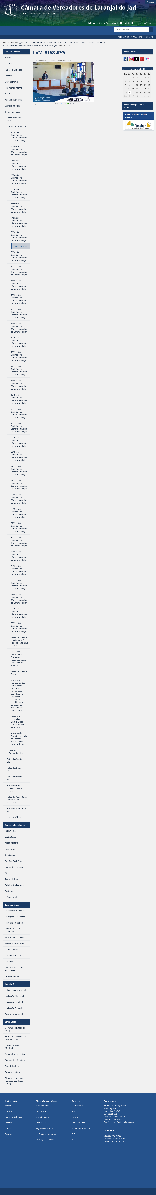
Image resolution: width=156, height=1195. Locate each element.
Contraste (138, 23)
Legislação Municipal (45, 1139)
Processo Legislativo (15, 825)
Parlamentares (42, 1105)
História (8, 1111)
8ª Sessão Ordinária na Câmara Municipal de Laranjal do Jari (30, 45)
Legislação (10, 984)
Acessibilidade (112, 23)
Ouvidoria (137, 36)
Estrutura (9, 1122)
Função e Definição (13, 1116)
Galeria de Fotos (54, 42)
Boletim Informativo (81, 1128)
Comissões (41, 1122)
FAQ (73, 1134)
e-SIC (74, 1111)
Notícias (8, 1128)
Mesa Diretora (42, 1116)
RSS (73, 1139)
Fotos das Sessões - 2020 (75, 42)
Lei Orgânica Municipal (46, 1134)
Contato (126, 23)
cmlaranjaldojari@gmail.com (122, 1122)
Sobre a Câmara (38, 42)
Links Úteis (10, 1021)
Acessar (150, 1)
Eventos (8, 1134)
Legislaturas (41, 1111)
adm (38, 60)
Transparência (12, 905)
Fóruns (75, 1116)
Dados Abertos (78, 1122)
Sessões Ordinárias (96, 42)
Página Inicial (123, 36)
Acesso (8, 1105)
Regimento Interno (44, 1128)
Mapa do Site (96, 23)
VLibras (149, 23)
